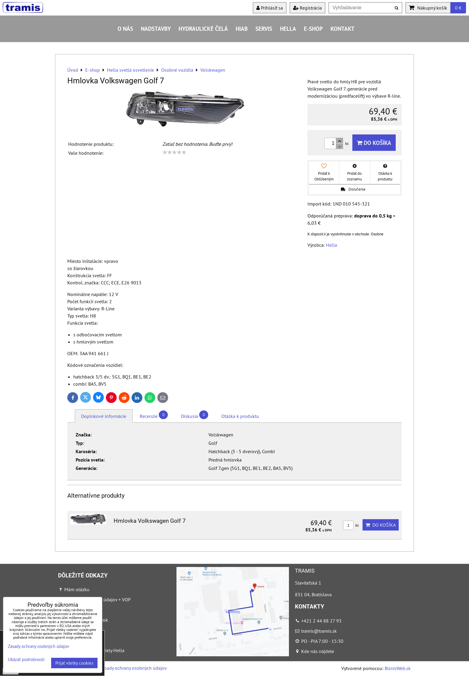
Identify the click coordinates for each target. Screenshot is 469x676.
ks (351, 525)
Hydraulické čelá (203, 28)
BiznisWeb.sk (398, 668)
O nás (125, 28)
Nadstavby (156, 28)
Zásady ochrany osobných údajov (133, 668)
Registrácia (307, 8)
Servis (263, 28)
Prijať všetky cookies (74, 663)
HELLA (288, 28)
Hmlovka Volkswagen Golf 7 (150, 520)
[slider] (174, 152)
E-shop (313, 28)
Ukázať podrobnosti (26, 659)
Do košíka (374, 142)
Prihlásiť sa (269, 8)
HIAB (242, 28)
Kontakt (342, 28)
